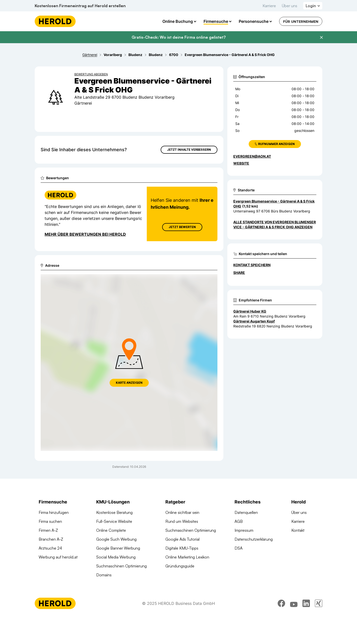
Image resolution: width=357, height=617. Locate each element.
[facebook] (281, 603)
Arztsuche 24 (50, 548)
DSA (238, 548)
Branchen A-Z (51, 539)
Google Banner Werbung (118, 548)
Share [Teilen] (239, 272)
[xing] (318, 603)
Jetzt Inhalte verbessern (189, 149)
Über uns (289, 5)
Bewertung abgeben (91, 74)
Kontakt (297, 530)
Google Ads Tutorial (182, 539)
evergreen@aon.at (252, 156)
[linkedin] (306, 603)
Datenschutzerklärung (254, 539)
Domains (104, 574)
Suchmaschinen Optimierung (121, 565)
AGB (239, 521)
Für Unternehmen (300, 21)
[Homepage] (55, 21)
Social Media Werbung (116, 557)
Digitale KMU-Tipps (181, 548)
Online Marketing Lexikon (187, 557)
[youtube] (294, 603)
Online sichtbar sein (182, 512)
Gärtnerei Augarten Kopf (254, 321)
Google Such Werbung (116, 539)
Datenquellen (246, 512)
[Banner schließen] (321, 37)
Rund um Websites (181, 521)
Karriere (269, 5)
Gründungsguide (179, 565)
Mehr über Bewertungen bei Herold (85, 234)
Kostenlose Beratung (114, 512)
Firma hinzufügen (54, 512)
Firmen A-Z (48, 530)
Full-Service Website (114, 521)
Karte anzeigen (129, 382)
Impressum (244, 530)
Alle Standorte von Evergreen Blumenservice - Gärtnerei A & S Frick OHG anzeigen (274, 224)
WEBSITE (241, 163)
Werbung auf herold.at (58, 557)
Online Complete (111, 530)
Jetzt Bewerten (182, 227)
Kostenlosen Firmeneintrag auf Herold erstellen (80, 5)
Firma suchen (50, 521)
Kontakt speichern (251, 265)
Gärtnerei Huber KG (249, 311)
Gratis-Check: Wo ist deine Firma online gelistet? (179, 37)
